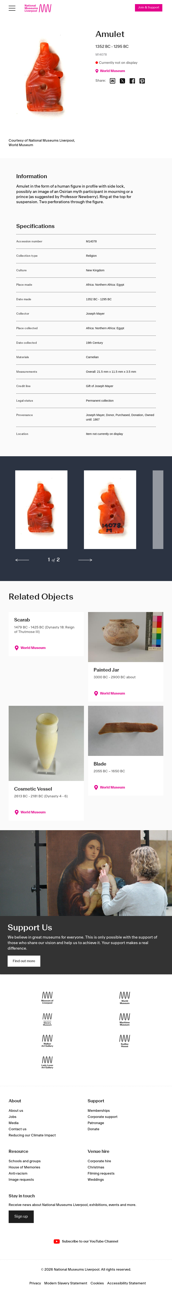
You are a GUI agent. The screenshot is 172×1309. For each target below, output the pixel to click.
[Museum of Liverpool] (47, 998)
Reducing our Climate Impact (32, 1135)
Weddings (96, 1180)
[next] (85, 560)
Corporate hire (99, 1161)
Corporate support (102, 1117)
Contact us (18, 1129)
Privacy (35, 1283)
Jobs (12, 1117)
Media (14, 1123)
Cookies (97, 1283)
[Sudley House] (124, 1041)
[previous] (22, 560)
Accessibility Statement (126, 1283)
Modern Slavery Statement (65, 1283)
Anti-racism (18, 1173)
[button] (41, 511)
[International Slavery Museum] (47, 1019)
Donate (93, 1129)
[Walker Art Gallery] (47, 1041)
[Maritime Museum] (124, 1019)
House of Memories (24, 1167)
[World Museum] (124, 998)
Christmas (96, 1167)
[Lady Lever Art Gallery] (47, 1062)
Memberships (99, 1111)
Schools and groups (25, 1161)
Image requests (21, 1180)
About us (16, 1111)
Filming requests (101, 1173)
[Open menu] (12, 8)
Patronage (96, 1123)
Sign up (21, 1217)
